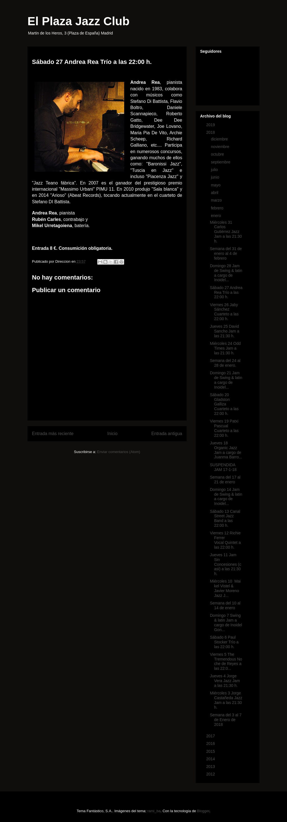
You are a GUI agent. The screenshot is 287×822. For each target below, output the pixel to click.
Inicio (112, 433)
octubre (218, 154)
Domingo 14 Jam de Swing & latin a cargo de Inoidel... (226, 496)
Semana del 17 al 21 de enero (225, 479)
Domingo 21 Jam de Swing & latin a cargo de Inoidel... (226, 380)
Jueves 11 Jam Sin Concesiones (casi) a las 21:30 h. (225, 564)
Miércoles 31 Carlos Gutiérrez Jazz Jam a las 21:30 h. (226, 231)
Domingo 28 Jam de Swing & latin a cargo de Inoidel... (226, 273)
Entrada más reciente (52, 433)
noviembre (220, 146)
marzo (217, 200)
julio (215, 169)
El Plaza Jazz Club (78, 21)
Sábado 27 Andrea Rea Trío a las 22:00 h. (226, 292)
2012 (211, 774)
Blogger (203, 811)
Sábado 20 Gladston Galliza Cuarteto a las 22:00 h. (224, 404)
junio (215, 177)
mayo (216, 185)
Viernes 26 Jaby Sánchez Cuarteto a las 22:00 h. (224, 312)
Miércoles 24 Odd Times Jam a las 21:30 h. (225, 348)
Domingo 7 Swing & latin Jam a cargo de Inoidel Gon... (226, 622)
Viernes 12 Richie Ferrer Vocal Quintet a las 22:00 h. (225, 540)
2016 (211, 743)
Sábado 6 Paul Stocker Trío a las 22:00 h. (224, 642)
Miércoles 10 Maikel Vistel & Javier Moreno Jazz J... (225, 588)
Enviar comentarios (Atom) (118, 452)
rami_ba (154, 811)
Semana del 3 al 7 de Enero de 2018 (226, 720)
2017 (211, 736)
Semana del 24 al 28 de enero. (225, 363)
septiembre (221, 162)
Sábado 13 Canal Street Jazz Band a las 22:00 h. (225, 518)
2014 (211, 759)
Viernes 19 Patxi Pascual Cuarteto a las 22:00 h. (224, 428)
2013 (211, 766)
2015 (211, 751)
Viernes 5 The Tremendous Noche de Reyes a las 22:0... (226, 661)
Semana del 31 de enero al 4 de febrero (226, 253)
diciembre (220, 139)
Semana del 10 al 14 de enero (225, 605)
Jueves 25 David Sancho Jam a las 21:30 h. (224, 331)
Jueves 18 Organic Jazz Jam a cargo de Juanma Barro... (226, 450)
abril (215, 192)
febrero (217, 208)
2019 (211, 125)
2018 (211, 132)
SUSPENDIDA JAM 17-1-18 (223, 467)
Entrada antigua (166, 433)
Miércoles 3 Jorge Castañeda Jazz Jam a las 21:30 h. (226, 700)
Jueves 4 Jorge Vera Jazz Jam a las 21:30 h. (225, 681)
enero (216, 215)
